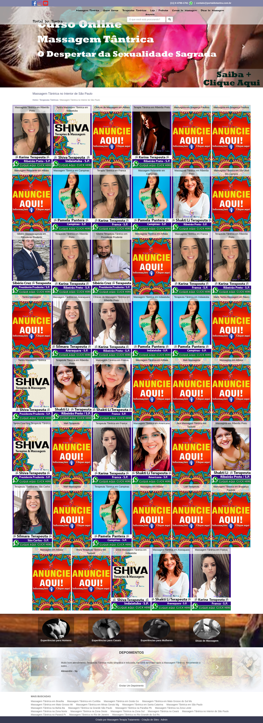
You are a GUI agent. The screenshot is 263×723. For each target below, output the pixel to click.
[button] (19, 46)
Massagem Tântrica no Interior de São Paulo (205, 711)
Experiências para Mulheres (157, 630)
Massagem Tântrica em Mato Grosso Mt (52, 704)
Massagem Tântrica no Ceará (163, 711)
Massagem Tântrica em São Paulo (185, 704)
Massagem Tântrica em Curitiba (83, 701)
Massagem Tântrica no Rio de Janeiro (89, 714)
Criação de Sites (150, 719)
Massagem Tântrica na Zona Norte (49, 711)
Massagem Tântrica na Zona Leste (173, 708)
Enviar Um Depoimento (131, 685)
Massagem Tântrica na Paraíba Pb (133, 708)
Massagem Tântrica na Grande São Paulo (90, 708)
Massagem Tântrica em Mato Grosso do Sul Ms (167, 701)
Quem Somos (110, 10)
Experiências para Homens (56, 630)
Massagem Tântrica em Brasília (47, 701)
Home (35, 100)
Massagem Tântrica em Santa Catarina (142, 704)
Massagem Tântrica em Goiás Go (121, 701)
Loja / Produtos (159, 10)
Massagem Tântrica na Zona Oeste (88, 711)
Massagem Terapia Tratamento (123, 719)
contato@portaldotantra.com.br (213, 3)
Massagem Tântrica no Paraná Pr (48, 714)
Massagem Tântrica (87, 10)
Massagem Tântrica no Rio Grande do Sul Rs (136, 714)
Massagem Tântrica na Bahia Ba (48, 708)
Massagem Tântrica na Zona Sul (127, 711)
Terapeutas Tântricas (134, 10)
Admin (164, 719)
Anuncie (150, 14)
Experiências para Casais (106, 630)
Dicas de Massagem (212, 10)
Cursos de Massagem (184, 10)
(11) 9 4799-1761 (179, 3)
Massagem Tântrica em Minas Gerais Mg (97, 704)
